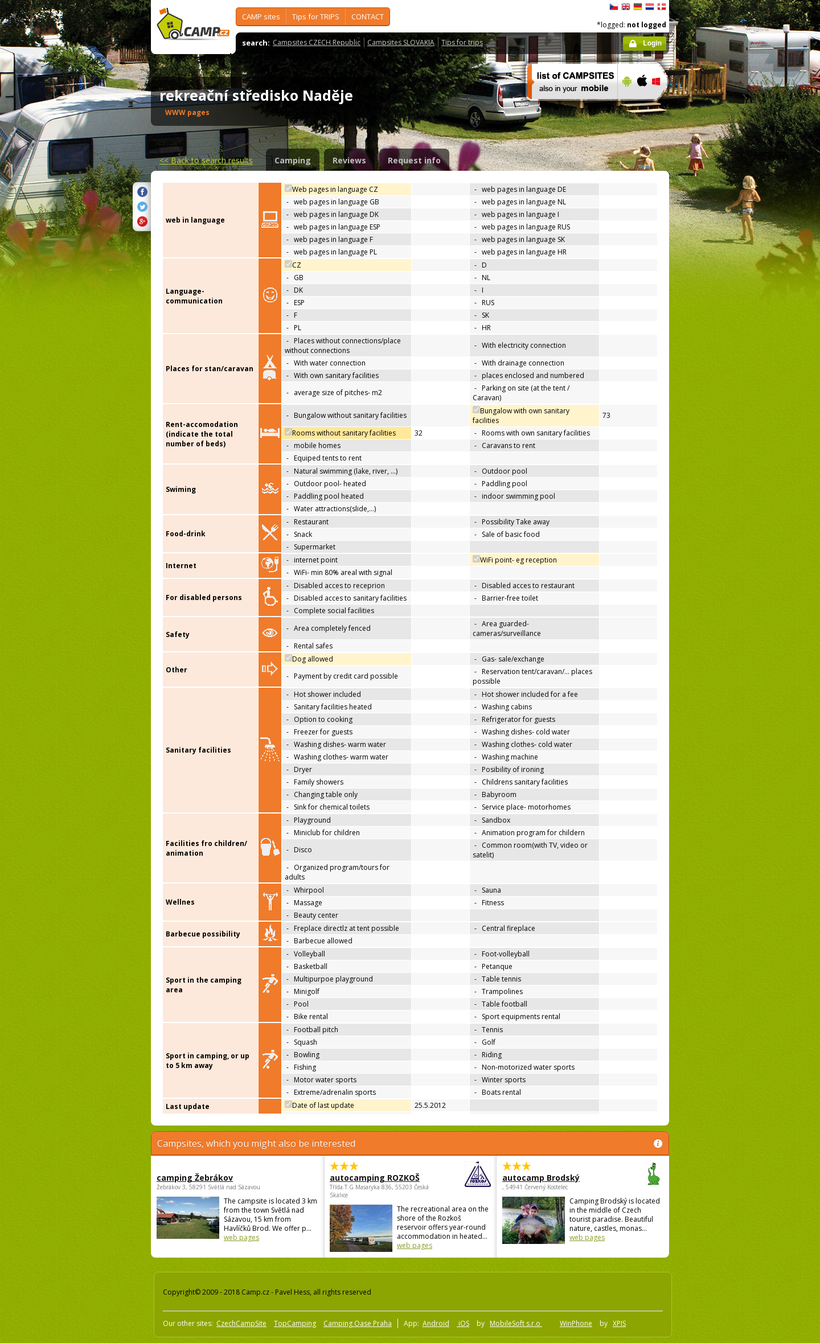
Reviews (349, 160)
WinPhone (576, 1323)
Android (436, 1323)
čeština (613, 7)
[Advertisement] (717, 342)
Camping (292, 160)
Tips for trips (462, 42)
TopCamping (295, 1323)
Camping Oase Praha (357, 1323)
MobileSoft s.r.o (516, 1323)
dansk (661, 7)
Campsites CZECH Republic (316, 42)
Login (652, 43)
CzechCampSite (241, 1323)
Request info (414, 160)
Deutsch (637, 7)
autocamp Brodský (551, 1177)
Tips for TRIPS (315, 16)
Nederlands (649, 7)
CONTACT (367, 16)
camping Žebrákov (195, 1177)
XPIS (619, 1323)
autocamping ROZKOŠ (379, 1177)
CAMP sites (261, 16)
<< (206, 160)
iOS (463, 1323)
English (625, 7)
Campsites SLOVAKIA (400, 42)
